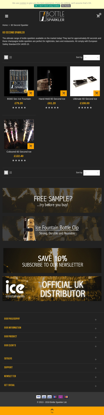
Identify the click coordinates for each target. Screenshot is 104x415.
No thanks (66, 6)
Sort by (79, 57)
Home (5, 25)
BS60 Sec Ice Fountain (19, 99)
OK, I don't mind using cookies (47, 6)
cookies (23, 3)
